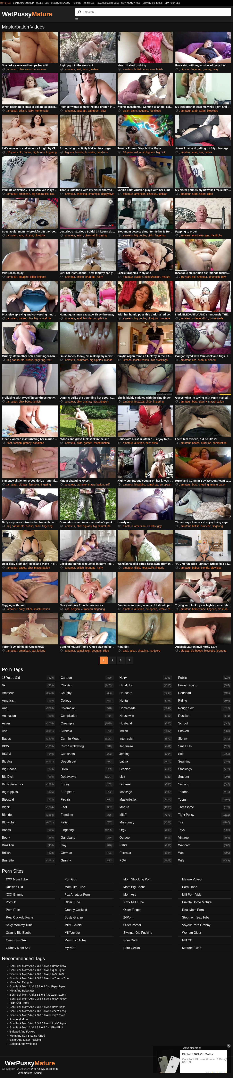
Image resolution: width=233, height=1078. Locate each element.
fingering (196, 69)
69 (28, 685)
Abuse (38, 1072)
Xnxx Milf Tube (133, 902)
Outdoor (146, 837)
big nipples (96, 360)
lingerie (41, 276)
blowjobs (212, 110)
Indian (146, 731)
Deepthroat (87, 761)
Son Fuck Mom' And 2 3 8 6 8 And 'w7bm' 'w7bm (39, 978)
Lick (146, 776)
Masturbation (146, 799)
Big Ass (28, 761)
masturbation (152, 276)
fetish (86, 69)
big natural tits (40, 193)
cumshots (152, 484)
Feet (87, 807)
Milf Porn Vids (191, 894)
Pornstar (146, 853)
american (24, 193)
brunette (90, 152)
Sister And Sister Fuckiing (25, 1039)
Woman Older (191, 932)
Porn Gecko (131, 948)
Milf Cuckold (73, 925)
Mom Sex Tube (75, 940)
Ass (28, 731)
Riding (204, 700)
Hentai (146, 700)
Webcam (204, 845)
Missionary (146, 822)
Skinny (204, 738)
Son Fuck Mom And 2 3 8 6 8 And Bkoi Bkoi (36, 1027)
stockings (162, 360)
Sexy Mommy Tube (130, 3)
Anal (28, 708)
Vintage (204, 837)
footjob (17, 443)
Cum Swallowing (87, 746)
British (28, 853)
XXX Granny (14, 894)
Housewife (146, 716)
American (28, 700)
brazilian (206, 443)
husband (210, 360)
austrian (81, 110)
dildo (210, 193)
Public (204, 677)
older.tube (42, 3)
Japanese (146, 746)
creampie (94, 193)
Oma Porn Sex (172, 3)
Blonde (28, 815)
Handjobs (146, 685)
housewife (148, 567)
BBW (28, 746)
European (87, 792)
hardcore (155, 650)
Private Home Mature (197, 902)
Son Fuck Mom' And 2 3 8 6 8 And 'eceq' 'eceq (38, 1011)
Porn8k (77, 3)
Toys (204, 830)
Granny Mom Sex (18, 948)
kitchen (127, 360)
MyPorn (70, 948)
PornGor (70, 879)
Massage (146, 792)
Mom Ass (129, 894)
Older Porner (132, 925)
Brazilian (28, 845)
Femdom (87, 815)
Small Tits (204, 746)
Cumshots (87, 754)
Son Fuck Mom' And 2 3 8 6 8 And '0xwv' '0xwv (38, 998)
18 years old (14, 152)
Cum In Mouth (87, 738)
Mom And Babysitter (22, 990)
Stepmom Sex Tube (196, 917)
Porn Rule (88, 3)
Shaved (204, 731)
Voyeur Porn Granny (196, 925)
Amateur (28, 693)
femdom (34, 484)
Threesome (204, 807)
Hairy (146, 677)
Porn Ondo (189, 887)
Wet (204, 853)
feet (79, 69)
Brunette (28, 860)
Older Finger (132, 909)
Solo (204, 754)
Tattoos (204, 792)
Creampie (87, 723)
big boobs (39, 152)
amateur (12, 69)
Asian (28, 723)
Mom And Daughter (21, 982)
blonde (79, 152)
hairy (215, 69)
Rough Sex (204, 708)
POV (146, 860)
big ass (185, 69)
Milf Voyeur (72, 932)
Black (28, 807)
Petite (146, 845)
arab (194, 110)
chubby (151, 526)
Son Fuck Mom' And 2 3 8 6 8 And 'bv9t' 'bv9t (37, 974)
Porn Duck (130, 940)
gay (207, 235)
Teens (204, 799)
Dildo (87, 769)
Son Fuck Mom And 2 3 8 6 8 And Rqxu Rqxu (37, 986)
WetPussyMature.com (44, 1068)
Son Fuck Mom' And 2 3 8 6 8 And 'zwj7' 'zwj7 (37, 1015)
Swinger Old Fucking (137, 932)
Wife (204, 860)
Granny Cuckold (76, 909)
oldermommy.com (60, 3)
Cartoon (87, 677)
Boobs (28, 830)
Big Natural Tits (28, 784)
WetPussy (27, 14)
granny (207, 69)
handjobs (155, 110)
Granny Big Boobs (152, 3)
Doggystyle (87, 776)
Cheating (87, 685)
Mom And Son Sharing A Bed (27, 1035)
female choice (167, 609)
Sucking (204, 784)
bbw (21, 69)
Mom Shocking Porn (137, 879)
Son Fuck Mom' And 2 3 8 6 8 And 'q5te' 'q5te (37, 970)
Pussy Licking (204, 685)
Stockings (204, 769)
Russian (204, 716)
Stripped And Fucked (22, 1031)
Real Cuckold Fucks (108, 3)
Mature (146, 807)
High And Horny (19, 1002)
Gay (87, 845)
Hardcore (146, 693)
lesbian (95, 69)
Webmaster (25, 1072)
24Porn (128, 917)
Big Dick (28, 776)
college (196, 318)
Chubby (87, 693)
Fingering (87, 830)
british (138, 69)
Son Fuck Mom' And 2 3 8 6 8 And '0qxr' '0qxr (37, 1007)
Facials (87, 799)
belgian (75, 609)
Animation (28, 716)
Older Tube (72, 902)
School (204, 723)
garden (88, 443)
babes (27, 152)
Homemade (146, 708)
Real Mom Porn (193, 909)
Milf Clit (187, 940)
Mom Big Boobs (134, 887)
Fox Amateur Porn (77, 894)
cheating (82, 193)
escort (29, 69)
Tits (204, 822)
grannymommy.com (23, 3)
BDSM (28, 754)
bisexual (152, 193)
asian (126, 110)
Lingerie (146, 784)
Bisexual (28, 799)
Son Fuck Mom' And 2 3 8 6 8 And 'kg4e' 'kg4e (38, 1023)
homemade (41, 110)
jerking (41, 650)
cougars (143, 110)
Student (204, 776)
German (87, 853)
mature (166, 276)
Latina (146, 761)
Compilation (87, 716)
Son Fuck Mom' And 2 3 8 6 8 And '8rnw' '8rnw (38, 966)
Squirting (204, 761)
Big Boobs (28, 769)
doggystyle (107, 193)
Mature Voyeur (192, 879)
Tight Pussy (204, 815)
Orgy (146, 830)
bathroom (93, 110)
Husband (146, 723)
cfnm (134, 110)
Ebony (87, 784)
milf (152, 360)
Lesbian (146, 769)
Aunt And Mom (19, 1019)
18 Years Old (28, 677)
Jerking (146, 754)
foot (49, 360)
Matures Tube (191, 948)
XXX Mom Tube (17, 879)
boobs (195, 443)
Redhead (204, 693)
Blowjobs (28, 822)
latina (29, 609)
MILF (146, 815)
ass (201, 152)
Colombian (87, 708)
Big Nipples (28, 792)
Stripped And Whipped (23, 1043)
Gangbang (87, 837)
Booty (28, 837)
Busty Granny (74, 917)
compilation (100, 318)
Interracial (146, 738)
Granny (87, 860)
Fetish (87, 822)
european (40, 69)
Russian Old (14, 887)
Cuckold (87, 731)
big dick (160, 152)
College (87, 700)
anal (141, 152)
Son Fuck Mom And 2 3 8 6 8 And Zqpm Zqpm (38, 994)
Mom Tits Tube (75, 887)
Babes (28, 738)
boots (28, 401)
